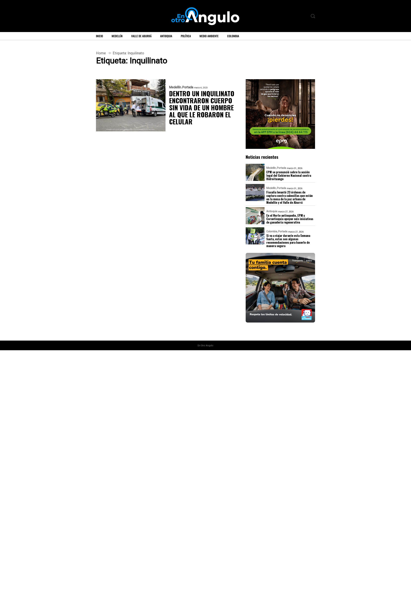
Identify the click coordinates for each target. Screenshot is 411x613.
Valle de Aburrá (141, 36)
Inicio (99, 36)
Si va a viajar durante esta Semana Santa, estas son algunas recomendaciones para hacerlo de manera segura (288, 240)
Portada (187, 87)
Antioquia (166, 36)
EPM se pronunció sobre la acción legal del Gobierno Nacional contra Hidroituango (288, 175)
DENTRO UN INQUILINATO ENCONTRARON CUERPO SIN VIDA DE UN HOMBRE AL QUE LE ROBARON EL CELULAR (201, 107)
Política (186, 36)
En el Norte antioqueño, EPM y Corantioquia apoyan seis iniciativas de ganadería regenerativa (289, 219)
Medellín (117, 36)
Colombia (233, 36)
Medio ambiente (209, 36)
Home (101, 53)
